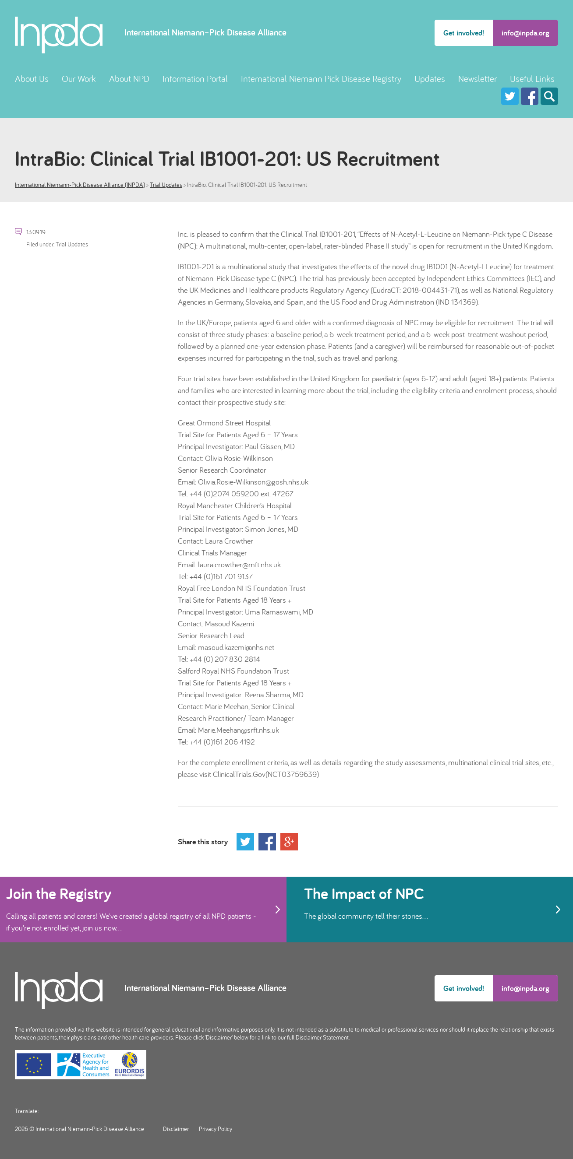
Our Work (79, 78)
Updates (429, 78)
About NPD (129, 78)
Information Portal (195, 78)
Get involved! (463, 33)
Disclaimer (176, 1129)
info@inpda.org (525, 33)
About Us (32, 78)
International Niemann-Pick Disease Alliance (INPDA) (80, 185)
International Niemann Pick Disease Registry (321, 78)
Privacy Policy (215, 1129)
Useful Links (532, 78)
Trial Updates (166, 185)
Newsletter (477, 78)
